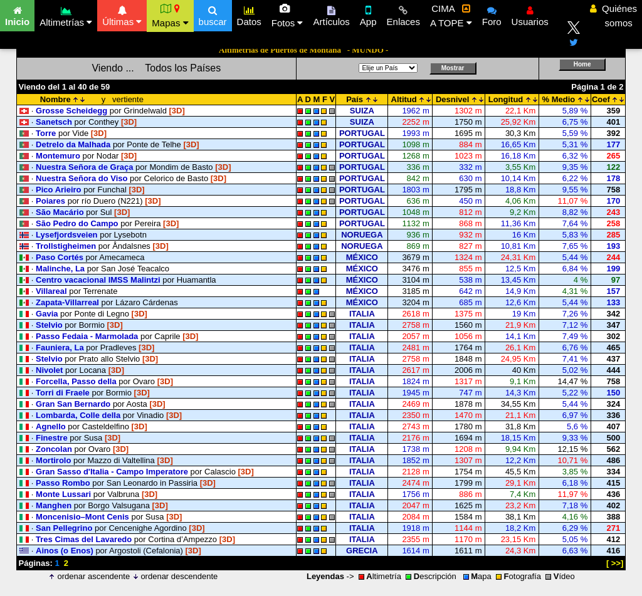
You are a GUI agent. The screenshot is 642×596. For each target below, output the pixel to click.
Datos (249, 14)
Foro (492, 14)
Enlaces (403, 14)
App (368, 14)
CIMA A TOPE (451, 15)
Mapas (170, 15)
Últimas (122, 14)
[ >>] (614, 563)
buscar (213, 14)
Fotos (287, 15)
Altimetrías (65, 15)
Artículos (331, 14)
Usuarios (530, 14)
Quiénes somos (613, 15)
